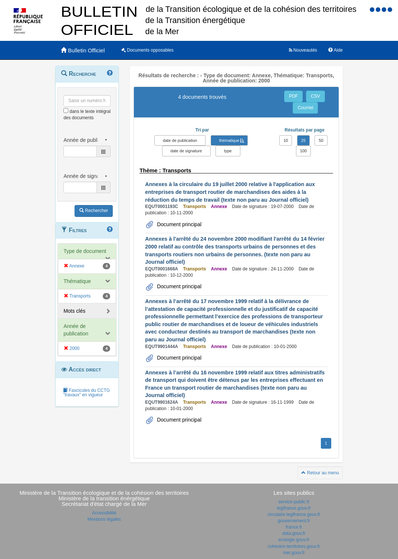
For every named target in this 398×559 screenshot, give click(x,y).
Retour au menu (320, 472)
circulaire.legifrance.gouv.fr (293, 514)
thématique (229, 140)
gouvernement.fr (294, 520)
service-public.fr (293, 501)
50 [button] (321, 140)
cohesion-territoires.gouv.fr (294, 546)
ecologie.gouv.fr (293, 539)
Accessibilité (104, 513)
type (228, 151)
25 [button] (303, 140)
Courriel (305, 107)
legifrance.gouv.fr (294, 508)
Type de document (84, 251)
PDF (293, 96)
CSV (315, 96)
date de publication (180, 140)
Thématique (77, 281)
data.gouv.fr (293, 533)
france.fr (294, 527)
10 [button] (285, 140)
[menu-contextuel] (65, 110)
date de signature (186, 151)
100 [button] (303, 151)
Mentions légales (104, 519)
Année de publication (75, 330)
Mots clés (74, 311)
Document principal (178, 224)
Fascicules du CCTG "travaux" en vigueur (86, 392)
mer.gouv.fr (294, 552)
